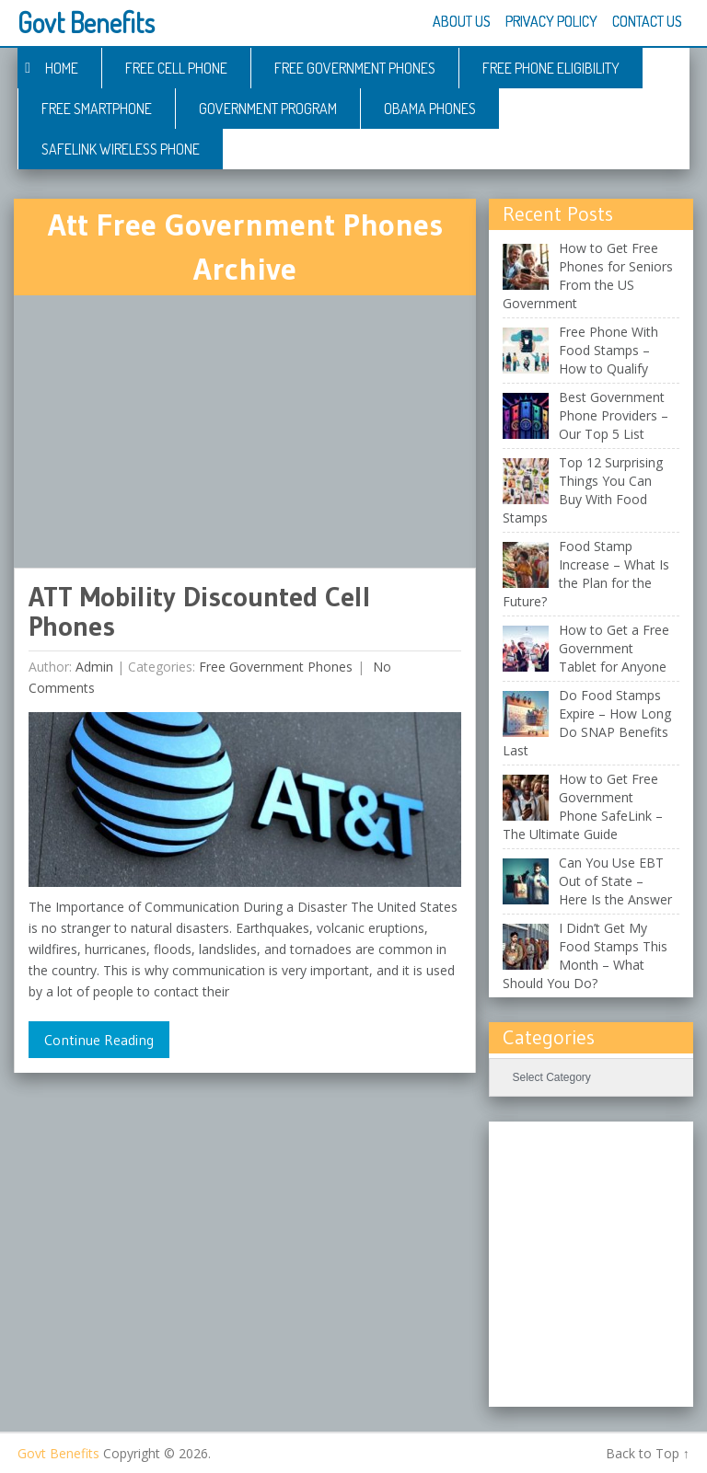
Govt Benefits (86, 22)
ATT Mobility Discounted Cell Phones (200, 611)
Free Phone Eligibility (551, 68)
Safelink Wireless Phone (120, 149)
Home (61, 68)
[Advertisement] (244, 431)
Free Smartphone (96, 108)
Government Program (268, 108)
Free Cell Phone (176, 68)
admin (94, 666)
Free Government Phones (354, 68)
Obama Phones (430, 108)
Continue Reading (99, 1039)
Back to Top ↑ (648, 1453)
